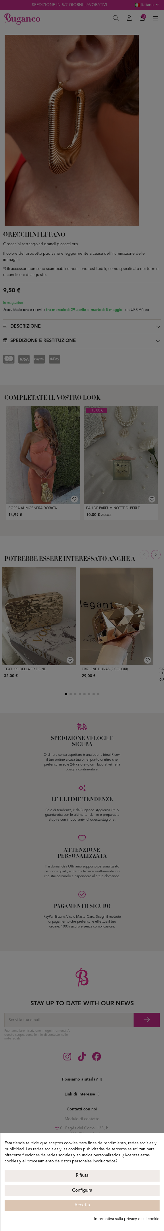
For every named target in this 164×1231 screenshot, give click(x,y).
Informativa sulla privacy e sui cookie (126, 1219)
